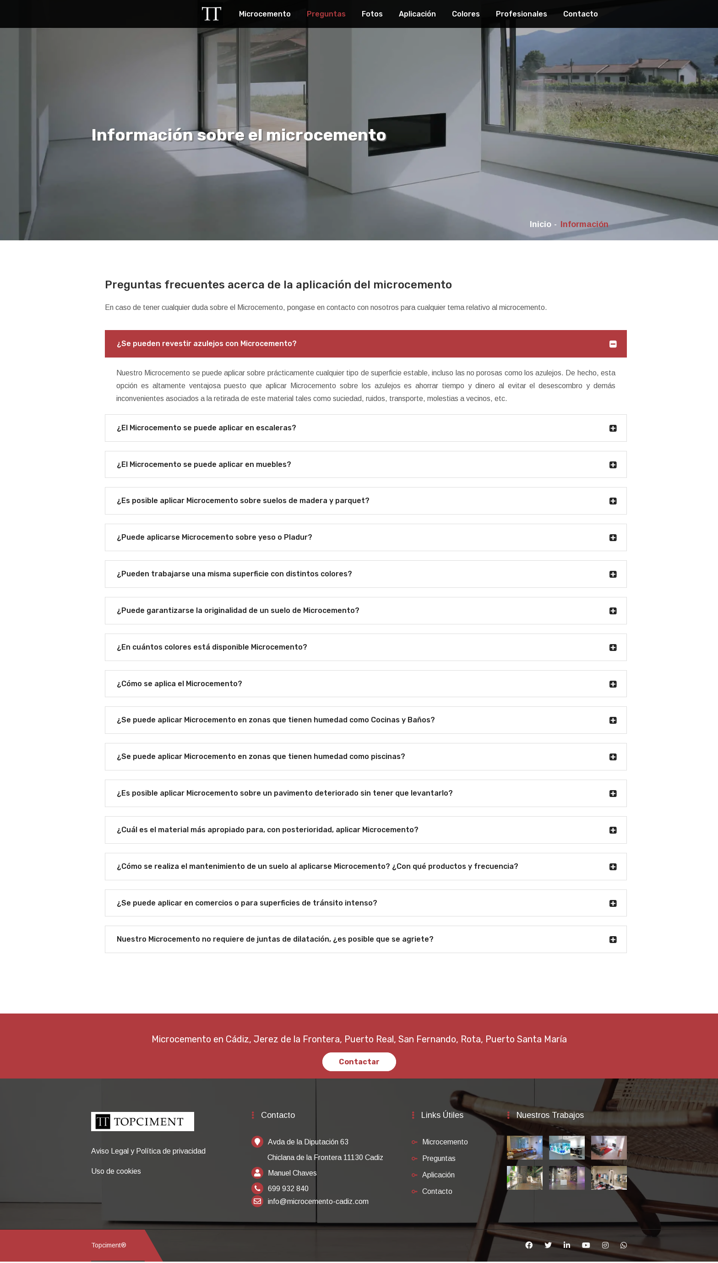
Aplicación (417, 14)
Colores (466, 14)
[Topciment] (211, 12)
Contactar (359, 1063)
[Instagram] (605, 1247)
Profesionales (521, 14)
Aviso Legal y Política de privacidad (148, 1152)
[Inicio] (142, 1127)
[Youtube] (586, 1247)
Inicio (540, 224)
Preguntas (326, 14)
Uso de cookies (116, 1172)
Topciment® (108, 1246)
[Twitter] (548, 1247)
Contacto (580, 14)
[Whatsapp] (623, 1247)
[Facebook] (529, 1247)
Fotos (372, 14)
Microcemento (265, 14)
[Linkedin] (567, 1247)
